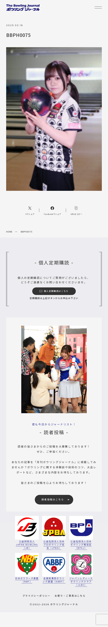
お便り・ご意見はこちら (70, 595)
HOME (9, 231)
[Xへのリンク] (30, 210)
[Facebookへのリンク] (52, 210)
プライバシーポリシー (36, 595)
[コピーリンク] (76, 210)
